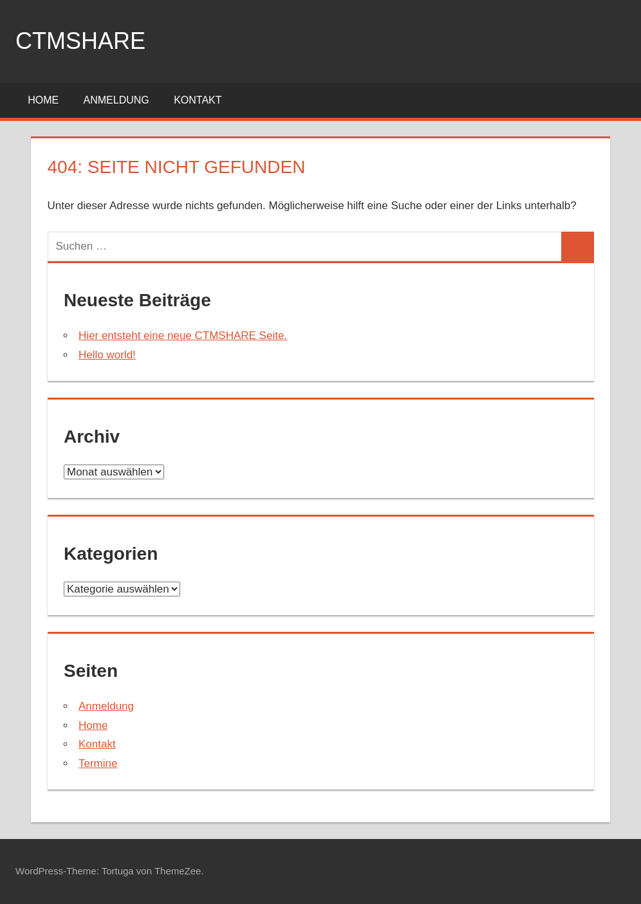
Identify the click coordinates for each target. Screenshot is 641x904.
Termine (98, 763)
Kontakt (197, 100)
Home (43, 100)
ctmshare (80, 41)
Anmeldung (116, 100)
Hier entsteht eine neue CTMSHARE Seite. (183, 335)
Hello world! (107, 355)
